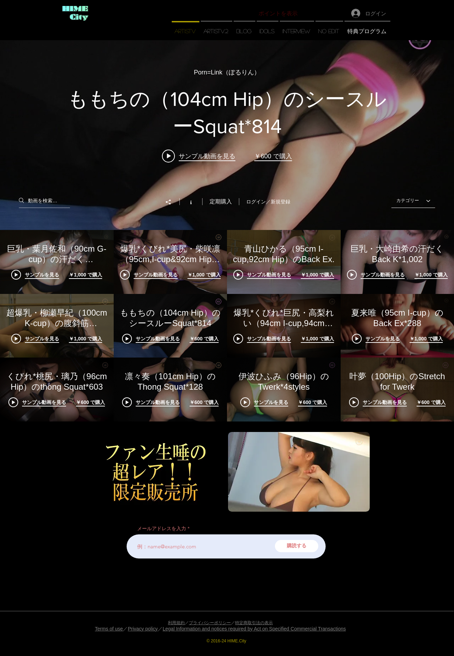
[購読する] (296, 546)
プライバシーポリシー (210, 622)
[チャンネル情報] (190, 201)
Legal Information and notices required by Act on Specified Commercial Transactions (254, 629)
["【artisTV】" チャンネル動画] (227, 325)
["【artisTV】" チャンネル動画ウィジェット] (227, 230)
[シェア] (171, 202)
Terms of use (109, 629)
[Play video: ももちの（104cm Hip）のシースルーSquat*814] (198, 156)
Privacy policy (143, 629)
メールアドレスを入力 (161, 528)
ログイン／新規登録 (268, 201)
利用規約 (176, 622)
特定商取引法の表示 (254, 622)
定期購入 (221, 201)
